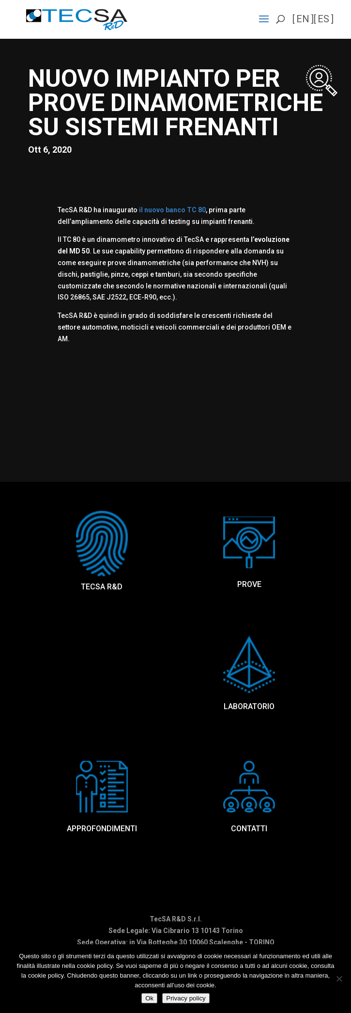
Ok (149, 998)
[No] (339, 978)
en (302, 19)
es (323, 19)
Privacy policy (185, 998)
